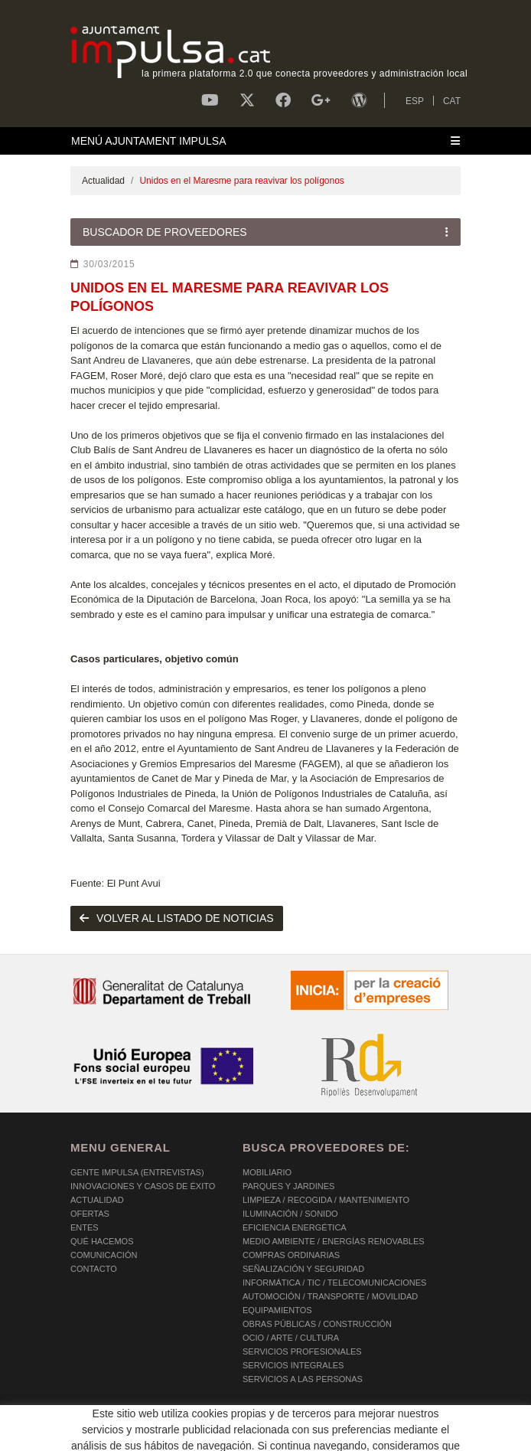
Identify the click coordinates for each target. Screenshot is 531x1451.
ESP (415, 101)
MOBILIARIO (267, 1172)
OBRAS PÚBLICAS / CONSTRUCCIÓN (317, 1323)
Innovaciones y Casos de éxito (142, 1186)
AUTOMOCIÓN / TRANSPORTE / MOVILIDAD (330, 1296)
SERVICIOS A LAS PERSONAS (303, 1379)
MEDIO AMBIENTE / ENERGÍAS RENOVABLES (334, 1241)
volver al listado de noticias (177, 918)
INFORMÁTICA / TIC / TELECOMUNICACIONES (334, 1282)
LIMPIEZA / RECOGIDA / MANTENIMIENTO (326, 1199)
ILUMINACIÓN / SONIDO (290, 1213)
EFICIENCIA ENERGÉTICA (295, 1227)
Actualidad (103, 180)
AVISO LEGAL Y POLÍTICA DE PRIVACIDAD (267, 1420)
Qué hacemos (102, 1241)
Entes (84, 1227)
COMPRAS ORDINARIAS (291, 1255)
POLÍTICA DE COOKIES (116, 1420)
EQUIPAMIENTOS (277, 1310)
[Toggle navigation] (265, 141)
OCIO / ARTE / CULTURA (291, 1337)
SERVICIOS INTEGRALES (293, 1365)
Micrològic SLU (370, 1436)
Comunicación (103, 1255)
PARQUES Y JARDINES (288, 1186)
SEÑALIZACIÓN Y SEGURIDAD (303, 1268)
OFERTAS (89, 1213)
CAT (452, 101)
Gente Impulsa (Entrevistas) (137, 1172)
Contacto (93, 1268)
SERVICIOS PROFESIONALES (302, 1351)
